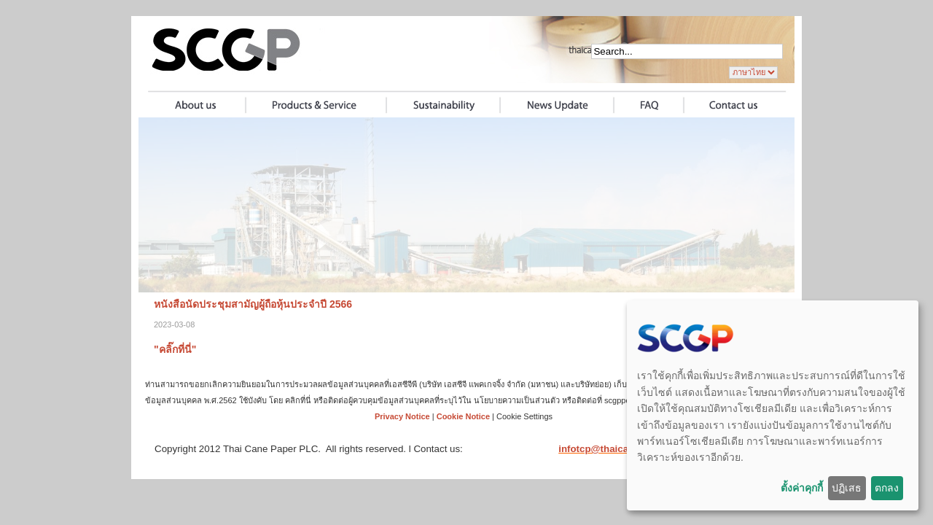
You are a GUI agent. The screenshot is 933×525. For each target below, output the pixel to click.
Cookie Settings (524, 416)
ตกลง (887, 488)
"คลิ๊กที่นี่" (175, 349)
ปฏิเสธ (847, 488)
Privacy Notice (402, 416)
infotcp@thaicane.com (610, 448)
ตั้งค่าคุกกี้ (802, 488)
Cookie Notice (463, 416)
